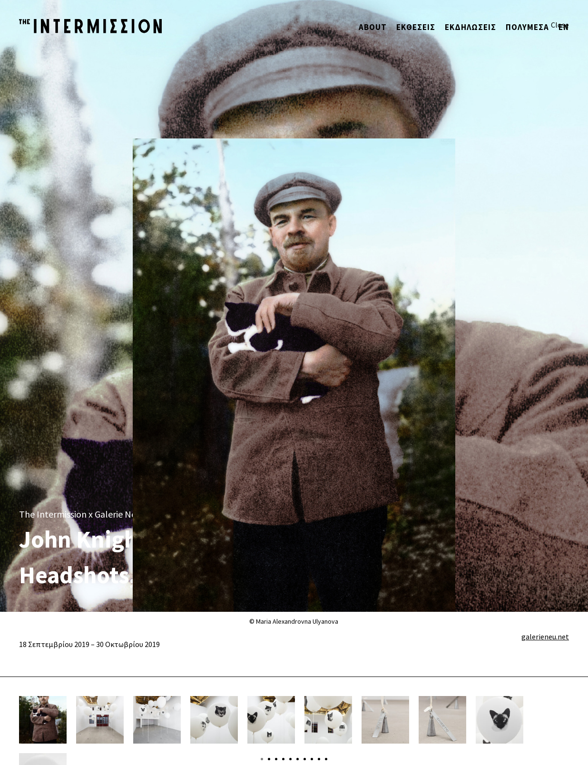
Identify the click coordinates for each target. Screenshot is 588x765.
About (373, 27)
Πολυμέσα (527, 27)
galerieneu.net (545, 636)
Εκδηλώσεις (470, 27)
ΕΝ (564, 27)
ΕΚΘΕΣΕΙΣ (415, 27)
